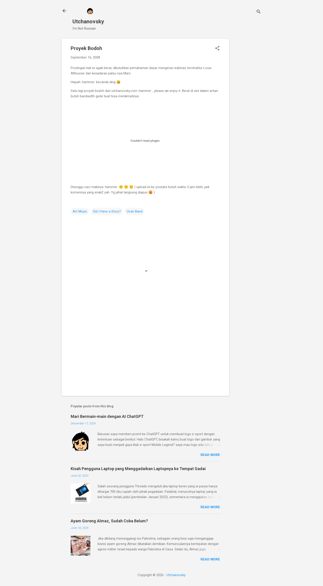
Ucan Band (134, 211)
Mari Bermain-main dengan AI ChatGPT (107, 416)
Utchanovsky (88, 21)
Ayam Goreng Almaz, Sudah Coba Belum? (109, 521)
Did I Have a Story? (107, 211)
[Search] (258, 12)
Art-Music (80, 211)
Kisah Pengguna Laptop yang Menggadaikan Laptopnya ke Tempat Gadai (138, 468)
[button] (217, 49)
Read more (210, 455)
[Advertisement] (247, 106)
